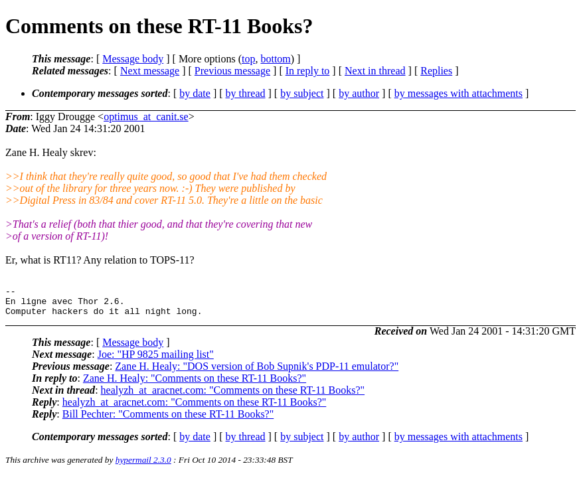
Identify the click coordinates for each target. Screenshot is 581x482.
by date (194, 93)
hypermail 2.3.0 (143, 466)
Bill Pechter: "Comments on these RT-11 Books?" (168, 420)
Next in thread (375, 70)
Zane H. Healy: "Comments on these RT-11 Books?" (194, 384)
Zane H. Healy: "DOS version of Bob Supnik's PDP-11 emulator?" (256, 372)
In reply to (308, 70)
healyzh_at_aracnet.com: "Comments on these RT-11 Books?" (233, 396)
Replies (436, 70)
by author (359, 93)
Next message (149, 70)
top (248, 58)
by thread (246, 93)
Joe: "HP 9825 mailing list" (156, 360)
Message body (132, 58)
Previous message (232, 70)
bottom (275, 58)
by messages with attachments (458, 93)
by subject (301, 93)
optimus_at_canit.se (146, 116)
